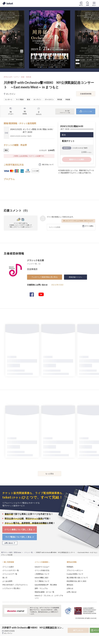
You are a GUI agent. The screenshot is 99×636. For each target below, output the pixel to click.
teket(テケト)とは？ (42, 567)
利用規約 (70, 567)
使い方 (4, 578)
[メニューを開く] (94, 3)
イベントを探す (8, 567)
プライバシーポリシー (75, 570)
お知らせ (70, 588)
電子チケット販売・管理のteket (11, 552)
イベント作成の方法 (42, 570)
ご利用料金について (42, 574)
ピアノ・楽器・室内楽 (22, 77)
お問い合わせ (71, 592)
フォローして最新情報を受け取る (44, 277)
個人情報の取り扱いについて (77, 578)
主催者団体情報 (85, 94)
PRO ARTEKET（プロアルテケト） (15, 585)
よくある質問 (7, 581)
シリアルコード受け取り (11, 588)
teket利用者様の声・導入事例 (46, 585)
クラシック (8, 77)
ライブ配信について (42, 581)
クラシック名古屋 (35, 260)
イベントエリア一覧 (9, 574)
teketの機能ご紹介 (42, 578)
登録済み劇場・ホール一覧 (44, 592)
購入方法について (48, 164)
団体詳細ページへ (75, 277)
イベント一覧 (28, 552)
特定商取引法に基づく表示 (76, 581)
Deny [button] (79, 624)
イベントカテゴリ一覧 (10, 570)
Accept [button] (91, 624)
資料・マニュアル (41, 588)
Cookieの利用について (75, 574)
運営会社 (70, 585)
